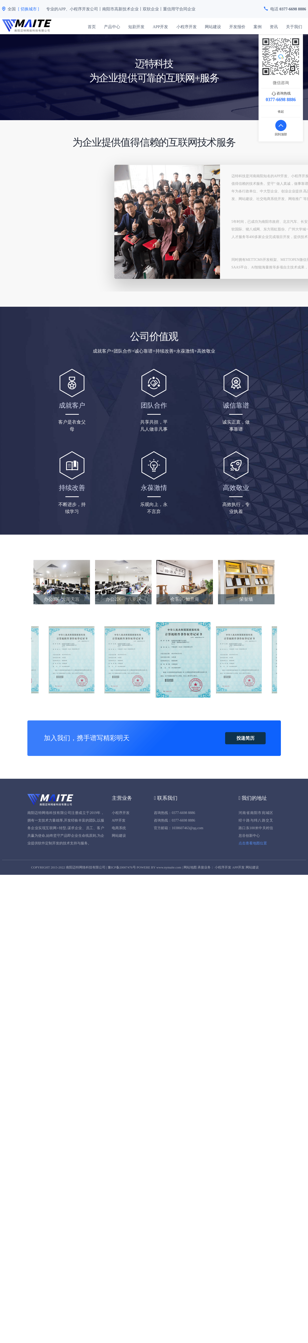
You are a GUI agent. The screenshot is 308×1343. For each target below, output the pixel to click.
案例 (257, 27)
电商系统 (119, 828)
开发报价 (237, 27)
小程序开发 (186, 27)
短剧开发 (136, 27)
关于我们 (294, 27)
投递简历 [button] (246, 738)
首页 (92, 27)
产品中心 (112, 27)
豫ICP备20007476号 (122, 867)
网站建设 (213, 27)
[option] (183, 660)
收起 (281, 111)
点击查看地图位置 (253, 843)
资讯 (274, 27)
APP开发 (160, 27)
